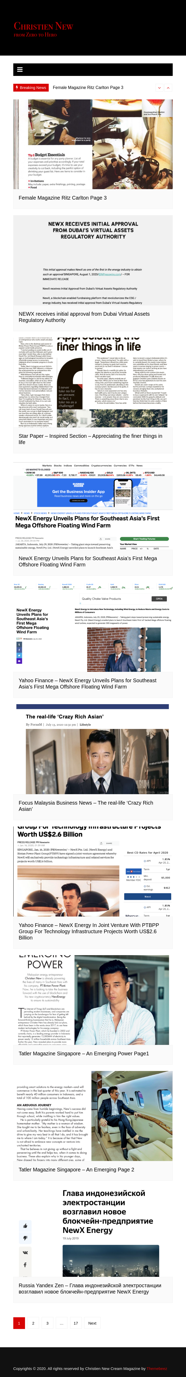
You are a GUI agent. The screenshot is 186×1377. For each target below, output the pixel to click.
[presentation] (159, 88)
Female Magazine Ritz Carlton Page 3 (88, 87)
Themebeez (157, 1368)
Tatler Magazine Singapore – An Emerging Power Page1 (84, 1053)
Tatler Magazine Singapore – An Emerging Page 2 (76, 1169)
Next (92, 1323)
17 (76, 1323)
